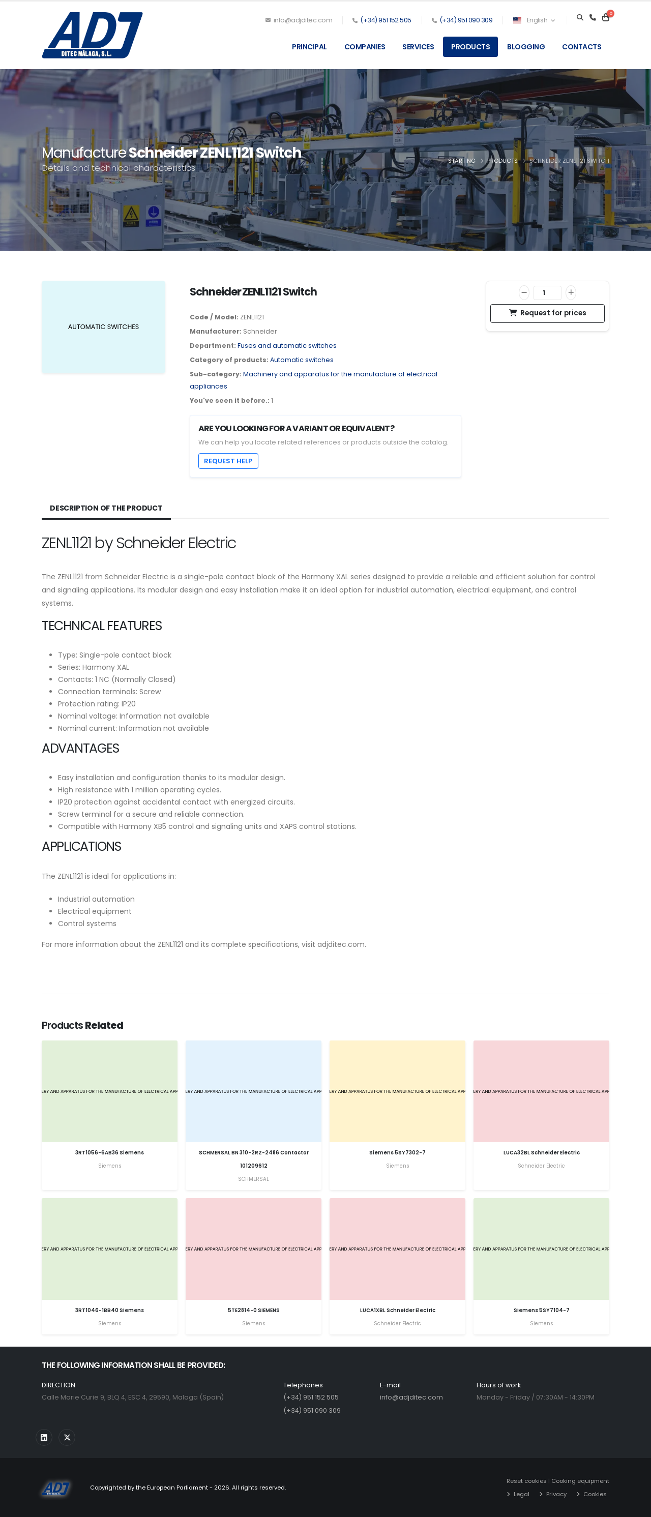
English (534, 20)
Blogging (526, 47)
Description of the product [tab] (106, 508)
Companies (365, 47)
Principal (309, 47)
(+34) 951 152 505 (385, 20)
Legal (521, 1494)
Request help (228, 461)
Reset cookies (527, 1481)
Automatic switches (302, 359)
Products (470, 47)
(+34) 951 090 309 (466, 20)
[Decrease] (524, 292)
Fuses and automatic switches (287, 345)
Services (418, 47)
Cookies (595, 1494)
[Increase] (571, 292)
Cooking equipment (580, 1481)
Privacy (556, 1494)
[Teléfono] (592, 17)
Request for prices (547, 313)
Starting (462, 161)
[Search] (580, 17)
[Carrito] (605, 17)
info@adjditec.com (299, 20)
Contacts (581, 47)
